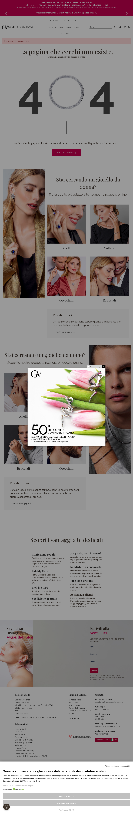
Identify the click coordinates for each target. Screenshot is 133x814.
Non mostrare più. (96, 367)
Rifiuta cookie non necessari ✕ (117, 766)
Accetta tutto (66, 796)
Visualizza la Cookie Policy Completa (19, 785)
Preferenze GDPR (66, 810)
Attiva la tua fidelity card (77, 439)
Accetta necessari (66, 803)
